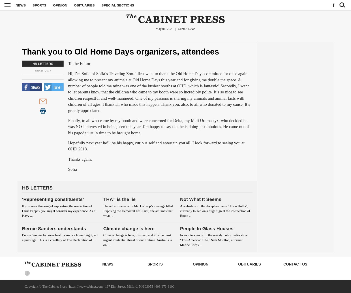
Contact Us (295, 264)
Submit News (186, 29)
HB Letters (42, 63)
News (21, 5)
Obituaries (84, 5)
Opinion (60, 5)
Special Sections (117, 5)
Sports (39, 5)
